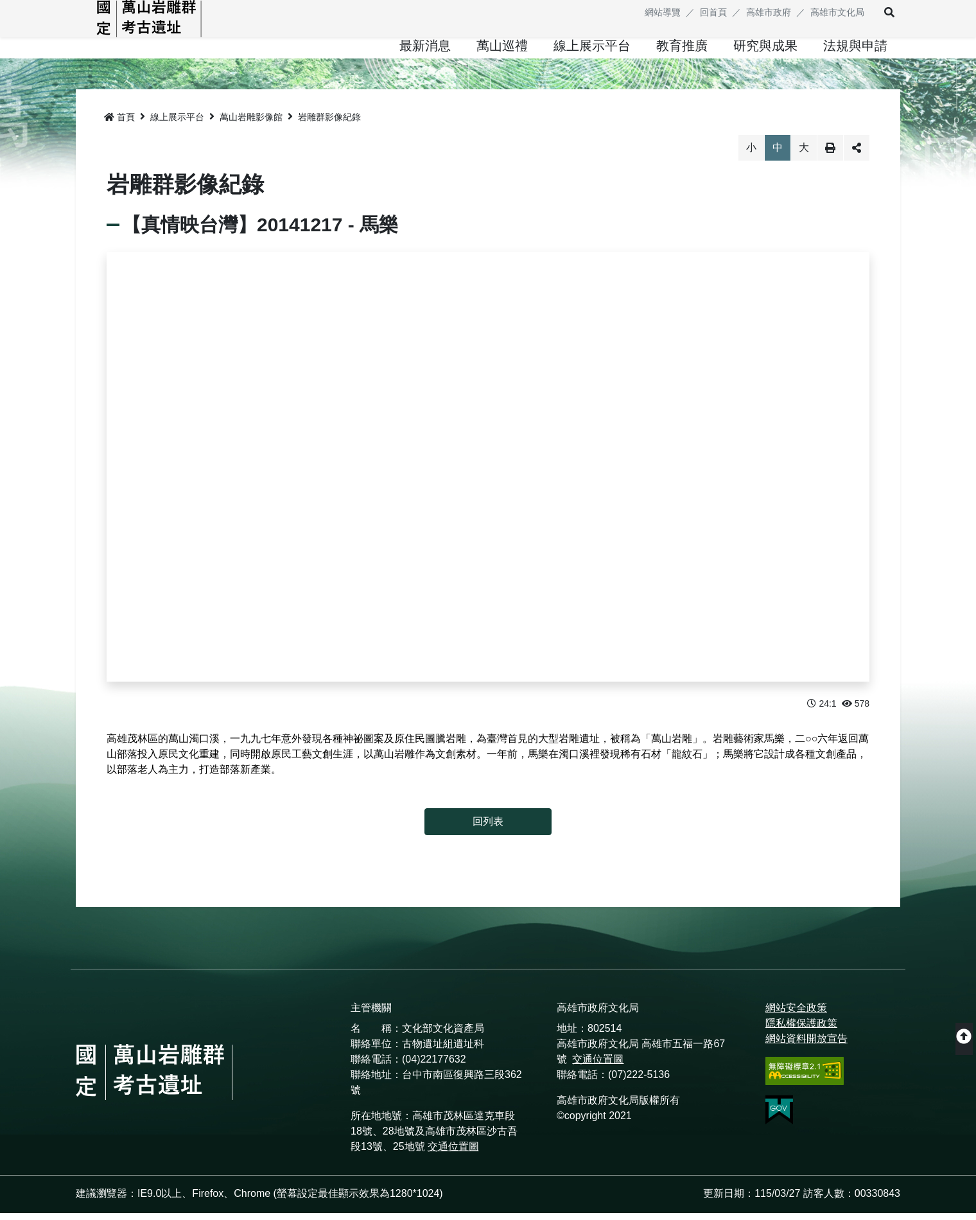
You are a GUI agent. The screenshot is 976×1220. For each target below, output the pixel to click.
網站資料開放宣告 (806, 1045)
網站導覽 (663, 12)
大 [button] (804, 155)
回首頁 (713, 12)
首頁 (119, 124)
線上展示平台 (177, 124)
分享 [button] (856, 155)
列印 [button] (830, 155)
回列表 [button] (488, 828)
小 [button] (751, 155)
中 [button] (777, 155)
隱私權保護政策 (801, 1030)
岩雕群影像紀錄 (329, 124)
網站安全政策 (796, 1014)
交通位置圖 (453, 1153)
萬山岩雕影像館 (251, 124)
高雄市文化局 (837, 12)
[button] (881, 13)
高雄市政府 (768, 12)
